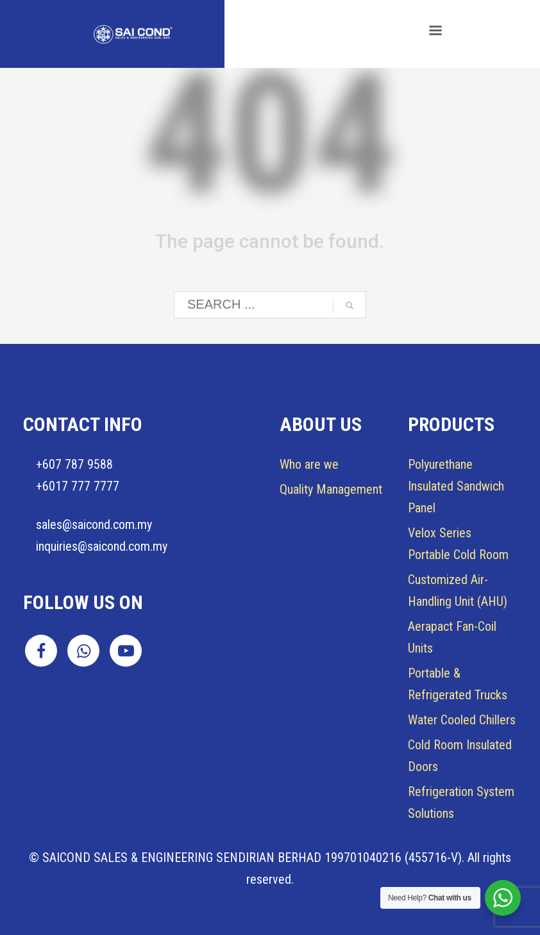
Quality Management (331, 489)
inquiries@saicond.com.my (101, 546)
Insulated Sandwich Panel (456, 486)
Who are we (309, 464)
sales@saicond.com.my (94, 524)
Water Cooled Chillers (462, 720)
